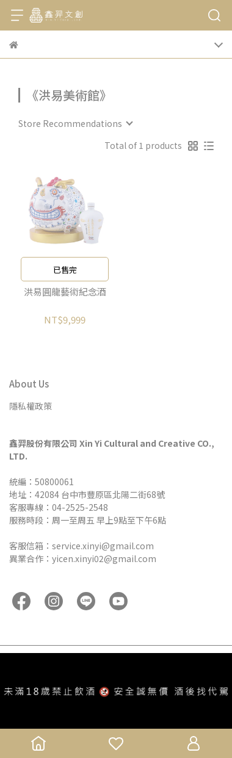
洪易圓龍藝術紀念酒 (65, 292)
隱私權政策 (30, 406)
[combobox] (75, 123)
